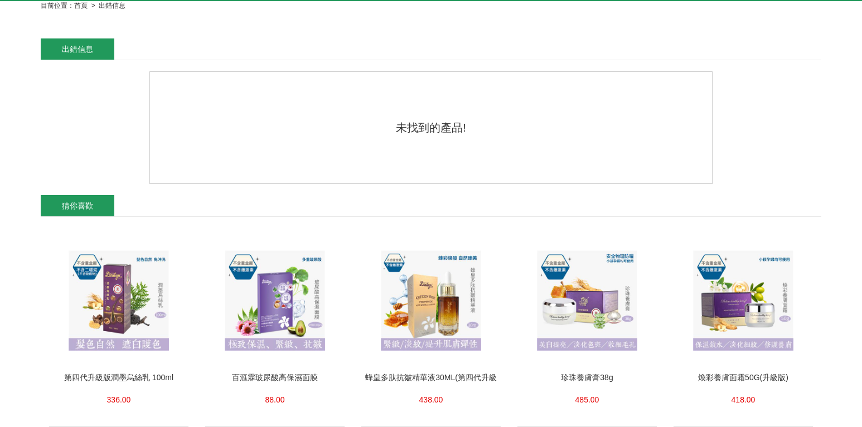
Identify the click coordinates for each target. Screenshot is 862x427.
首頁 (81, 5)
